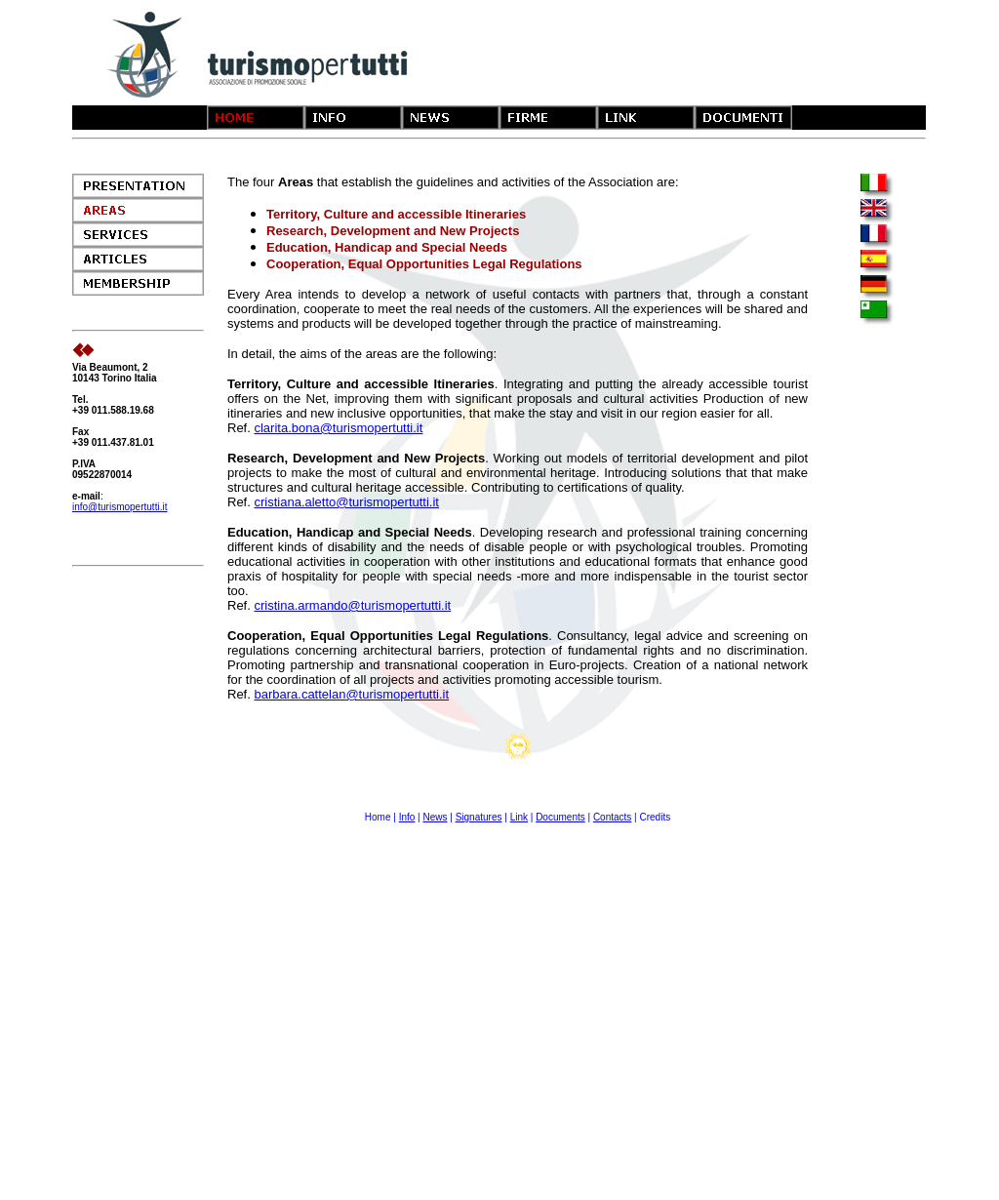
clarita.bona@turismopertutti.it (338, 427)
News (434, 817)
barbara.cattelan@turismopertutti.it (351, 694)
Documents (560, 817)
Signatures (479, 817)
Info (407, 817)
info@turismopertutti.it (119, 506)
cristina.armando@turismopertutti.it (352, 605)
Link (519, 817)
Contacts (612, 817)
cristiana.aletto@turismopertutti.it (346, 502)
